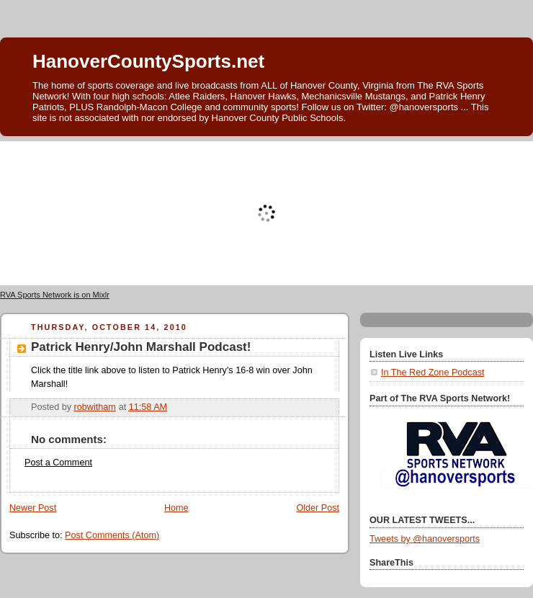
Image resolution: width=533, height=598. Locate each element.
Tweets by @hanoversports (424, 539)
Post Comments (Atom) (112, 535)
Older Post (317, 508)
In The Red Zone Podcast (432, 372)
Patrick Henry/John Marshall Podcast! (141, 347)
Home (176, 508)
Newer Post (32, 508)
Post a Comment (58, 463)
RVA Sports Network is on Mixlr (54, 294)
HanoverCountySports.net (148, 61)
